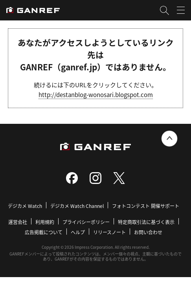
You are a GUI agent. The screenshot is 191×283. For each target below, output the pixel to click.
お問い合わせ (148, 232)
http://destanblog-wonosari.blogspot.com (96, 94)
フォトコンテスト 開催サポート (145, 205)
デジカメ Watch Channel (77, 205)
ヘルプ (78, 232)
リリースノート (109, 232)
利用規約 (44, 222)
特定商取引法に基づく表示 (146, 222)
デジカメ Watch (25, 205)
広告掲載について (43, 232)
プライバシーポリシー (86, 222)
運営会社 (17, 222)
